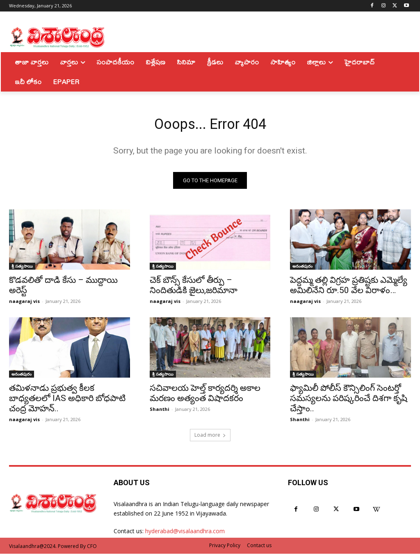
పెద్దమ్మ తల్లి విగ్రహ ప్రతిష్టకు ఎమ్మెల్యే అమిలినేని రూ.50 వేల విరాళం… (348, 288)
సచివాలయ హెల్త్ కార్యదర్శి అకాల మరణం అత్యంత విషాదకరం (205, 396)
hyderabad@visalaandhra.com (185, 534)
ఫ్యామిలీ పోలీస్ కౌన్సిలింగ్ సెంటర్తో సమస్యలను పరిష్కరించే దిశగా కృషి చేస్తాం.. (348, 401)
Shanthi (159, 412)
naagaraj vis (24, 304)
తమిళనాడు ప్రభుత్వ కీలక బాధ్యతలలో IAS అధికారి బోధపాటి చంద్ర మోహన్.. (67, 401)
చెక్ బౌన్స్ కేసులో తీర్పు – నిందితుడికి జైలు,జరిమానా (193, 288)
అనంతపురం (302, 269)
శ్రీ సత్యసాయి (22, 269)
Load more (210, 438)
